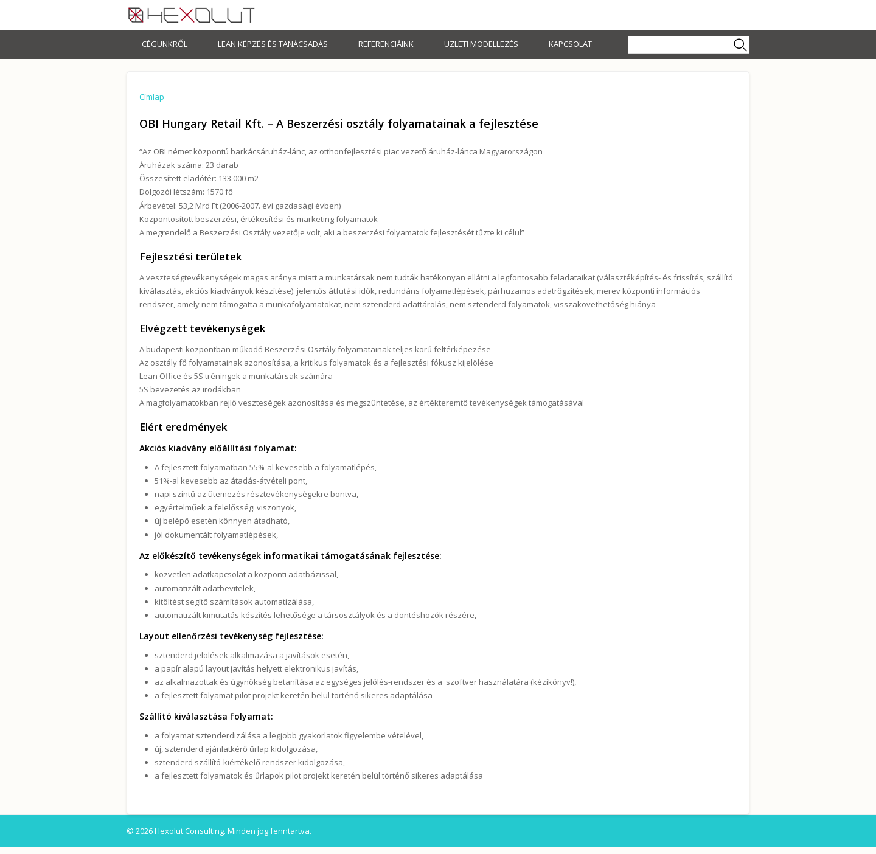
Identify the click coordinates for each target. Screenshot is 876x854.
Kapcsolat (570, 43)
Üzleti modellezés (481, 43)
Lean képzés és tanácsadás (273, 43)
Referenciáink (386, 43)
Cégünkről (164, 43)
